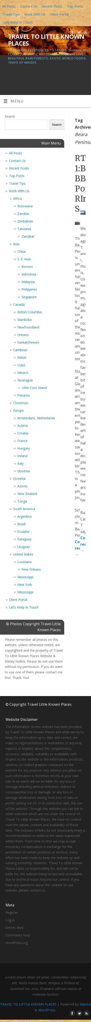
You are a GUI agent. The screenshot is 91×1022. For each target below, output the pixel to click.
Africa (17, 198)
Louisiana (24, 562)
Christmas (20, 403)
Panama (23, 395)
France (22, 441)
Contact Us (28, 6)
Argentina (24, 516)
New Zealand (27, 494)
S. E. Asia (23, 259)
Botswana (25, 206)
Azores (22, 486)
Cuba (21, 365)
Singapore (28, 297)
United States (23, 554)
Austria (22, 425)
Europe (18, 410)
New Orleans (31, 569)
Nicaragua (25, 380)
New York (24, 584)
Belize (21, 357)
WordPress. (47, 1010)
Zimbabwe (25, 221)
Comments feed (18, 935)
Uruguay (23, 546)
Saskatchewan (28, 342)
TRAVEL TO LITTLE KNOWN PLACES (46, 40)
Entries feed (14, 927)
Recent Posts (52, 6)
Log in (10, 920)
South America (24, 509)
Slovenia (23, 471)
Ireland (22, 456)
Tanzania (24, 229)
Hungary (23, 448)
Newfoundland (28, 327)
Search (10, 116)
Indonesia (28, 274)
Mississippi (25, 577)
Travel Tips (11, 14)
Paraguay (24, 539)
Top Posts (75, 6)
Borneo (27, 266)
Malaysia (28, 282)
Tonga (22, 501)
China (21, 251)
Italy (20, 463)
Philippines (29, 289)
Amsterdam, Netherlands (36, 418)
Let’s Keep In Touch (17, 22)
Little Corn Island (34, 388)
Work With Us (34, 14)
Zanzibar (27, 236)
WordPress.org (17, 943)
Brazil (21, 524)
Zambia (23, 213)
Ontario (23, 335)
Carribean (20, 350)
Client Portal (59, 14)
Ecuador (23, 531)
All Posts (8, 6)
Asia (16, 244)
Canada (18, 304)
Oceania (19, 478)
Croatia (22, 433)
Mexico (22, 372)
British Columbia (29, 312)
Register (12, 912)
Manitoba (24, 319)
